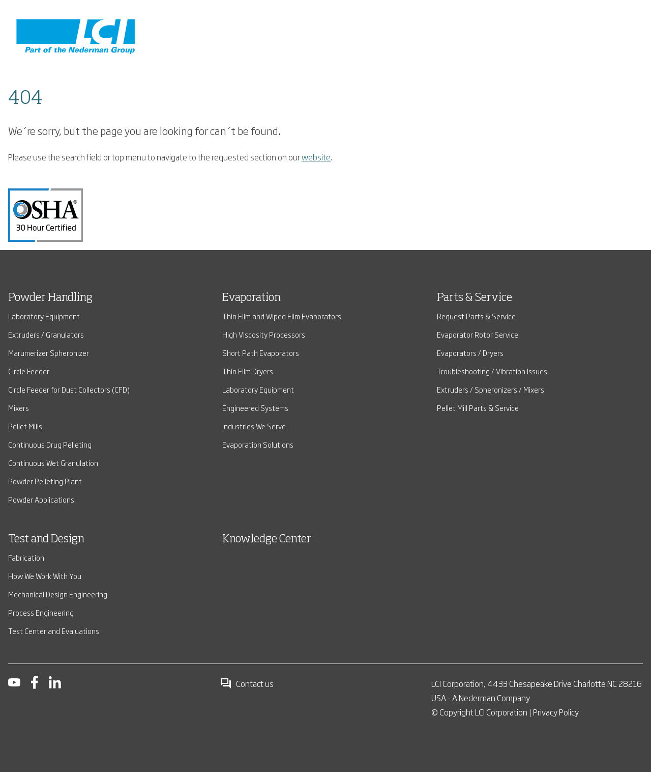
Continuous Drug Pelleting (50, 444)
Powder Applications (41, 499)
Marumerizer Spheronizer (48, 352)
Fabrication (26, 557)
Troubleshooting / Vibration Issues (492, 371)
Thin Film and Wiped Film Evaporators (281, 316)
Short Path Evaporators (260, 352)
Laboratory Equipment (44, 316)
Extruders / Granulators (46, 334)
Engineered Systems (255, 407)
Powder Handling (50, 298)
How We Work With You (44, 575)
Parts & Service (474, 298)
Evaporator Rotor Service (477, 334)
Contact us (247, 683)
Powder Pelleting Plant (45, 481)
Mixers (18, 407)
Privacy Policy (556, 712)
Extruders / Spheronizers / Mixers (490, 389)
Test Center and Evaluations (53, 630)
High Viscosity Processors (263, 334)
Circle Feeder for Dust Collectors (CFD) (69, 389)
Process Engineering (41, 612)
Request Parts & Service (476, 316)
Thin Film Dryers (247, 371)
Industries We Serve (254, 426)
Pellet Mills (25, 426)
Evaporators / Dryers (470, 352)
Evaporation (251, 298)
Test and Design (46, 539)
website (316, 157)
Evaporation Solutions (257, 444)
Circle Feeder (28, 371)
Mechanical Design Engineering (57, 594)
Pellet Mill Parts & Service (478, 407)
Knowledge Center (266, 539)
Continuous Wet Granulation (53, 462)
